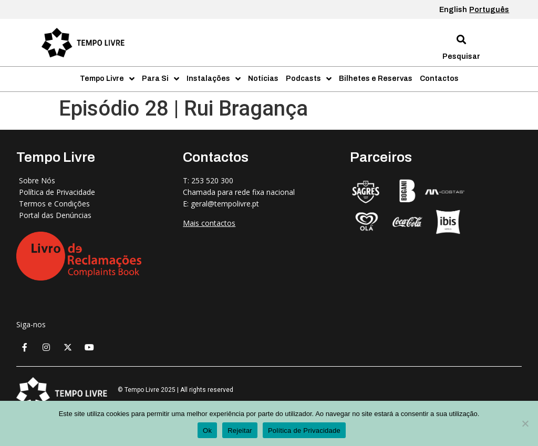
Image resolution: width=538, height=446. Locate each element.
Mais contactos (209, 223)
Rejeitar (239, 430)
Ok (207, 430)
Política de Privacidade (304, 430)
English (453, 10)
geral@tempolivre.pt (225, 204)
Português (489, 10)
